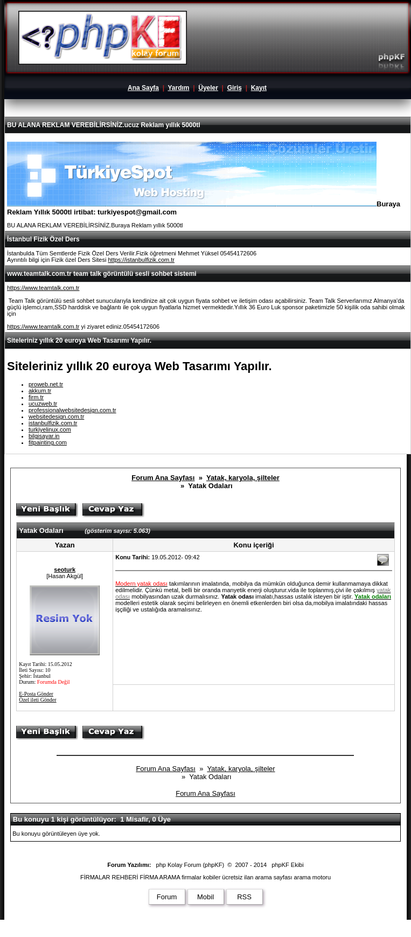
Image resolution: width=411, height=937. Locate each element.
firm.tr (36, 397)
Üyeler (208, 88)
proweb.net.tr (46, 384)
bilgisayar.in (44, 436)
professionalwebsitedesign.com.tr (72, 410)
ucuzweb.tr (43, 403)
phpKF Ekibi (287, 865)
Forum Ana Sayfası (162, 478)
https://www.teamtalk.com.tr (43, 287)
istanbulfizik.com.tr (53, 423)
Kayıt (259, 88)
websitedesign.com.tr (56, 416)
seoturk (64, 569)
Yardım (178, 88)
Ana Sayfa (143, 88)
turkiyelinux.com (50, 429)
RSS (244, 897)
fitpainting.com (48, 442)
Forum (167, 897)
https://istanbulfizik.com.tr (141, 259)
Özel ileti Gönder (37, 700)
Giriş (234, 88)
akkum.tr (40, 390)
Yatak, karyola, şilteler (243, 478)
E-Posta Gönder (36, 694)
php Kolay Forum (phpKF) (190, 865)
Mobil (205, 897)
